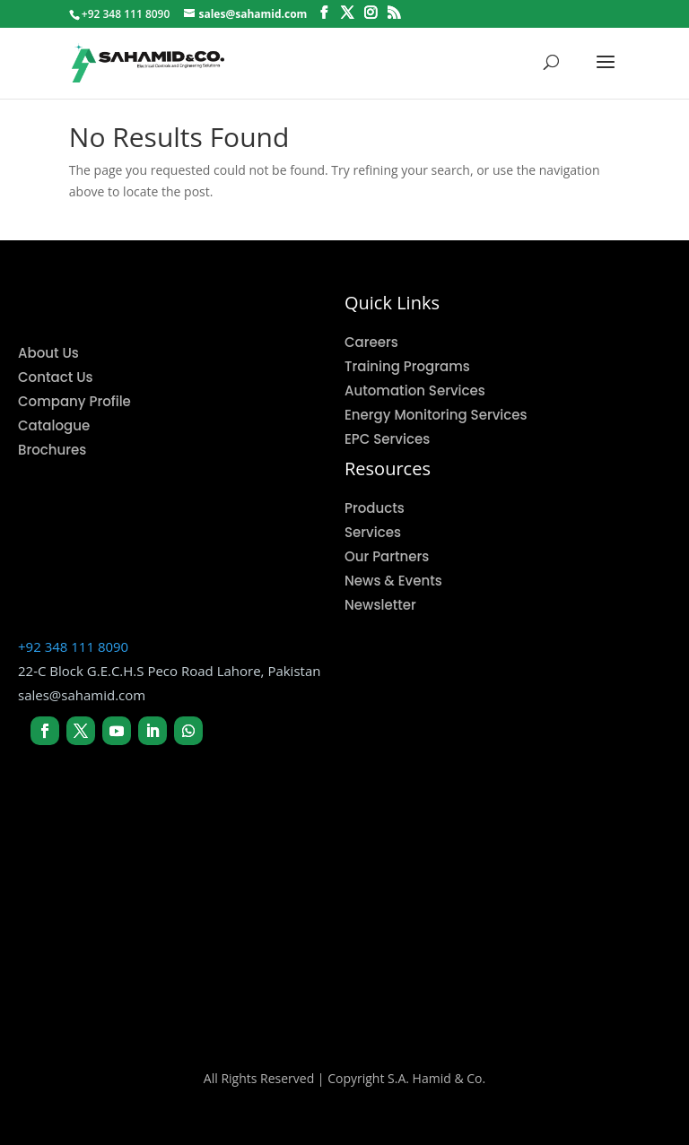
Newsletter (380, 604)
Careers (371, 342)
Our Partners (386, 556)
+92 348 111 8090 (73, 646)
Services (372, 532)
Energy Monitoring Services (436, 414)
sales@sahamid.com (81, 695)
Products (374, 508)
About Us (48, 352)
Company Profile (74, 401)
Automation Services (414, 390)
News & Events (393, 580)
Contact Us (55, 377)
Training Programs (407, 366)
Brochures (52, 449)
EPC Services (387, 438)
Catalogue (54, 425)
